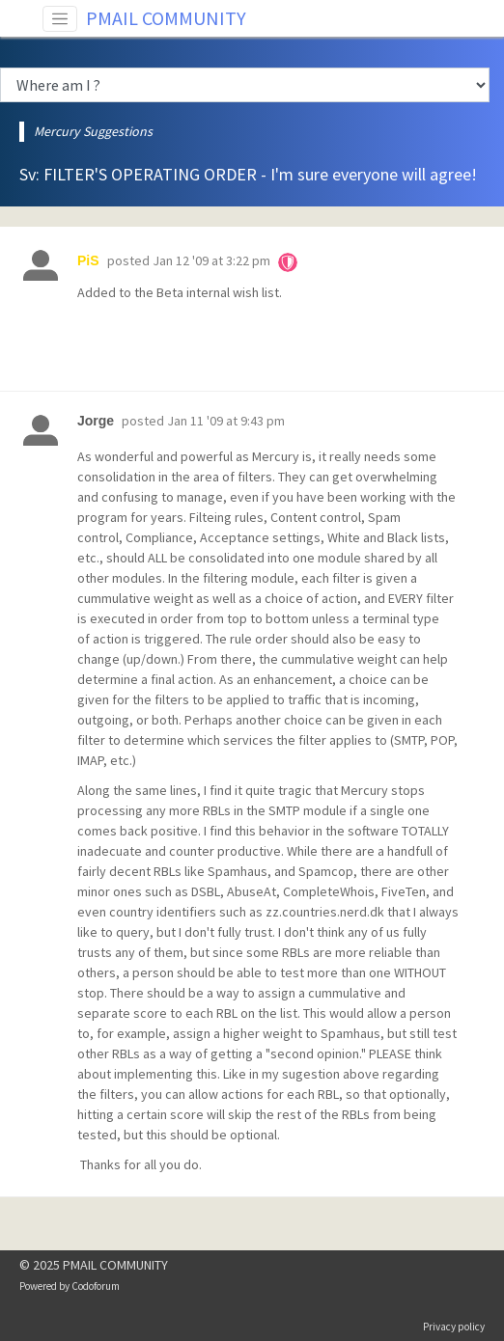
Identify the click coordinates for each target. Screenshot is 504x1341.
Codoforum (95, 1286)
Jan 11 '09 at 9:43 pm (226, 420)
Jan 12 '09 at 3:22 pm (211, 260)
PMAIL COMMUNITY (166, 18)
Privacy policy (454, 1326)
